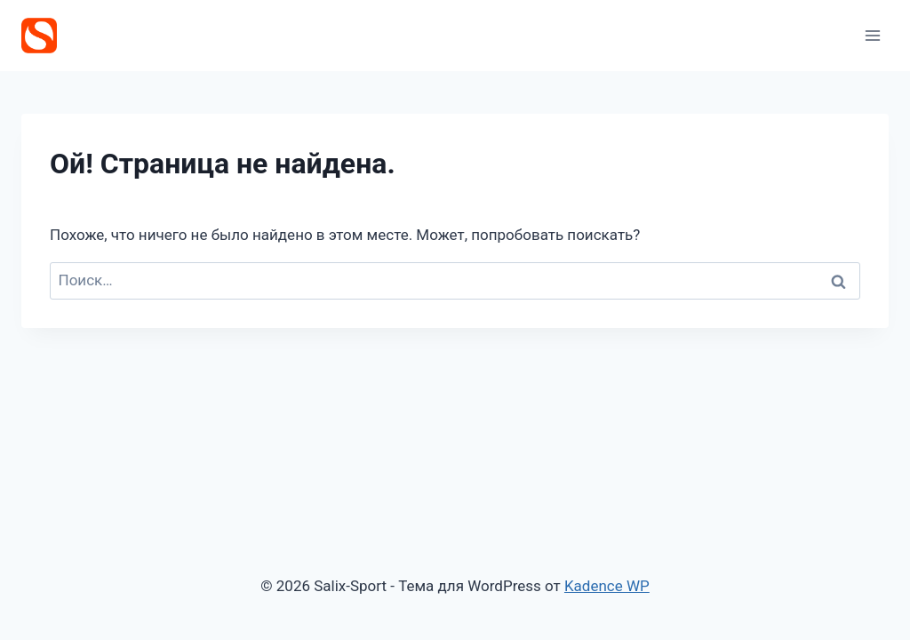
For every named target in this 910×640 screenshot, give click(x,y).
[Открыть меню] (872, 35)
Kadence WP (607, 586)
